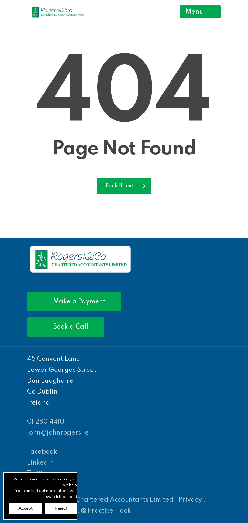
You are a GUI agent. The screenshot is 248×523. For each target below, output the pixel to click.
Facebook (42, 452)
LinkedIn (40, 463)
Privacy (190, 500)
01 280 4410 (45, 422)
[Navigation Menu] (200, 12)
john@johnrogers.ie (58, 433)
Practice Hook (106, 511)
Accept (25, 508)
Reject (61, 508)
